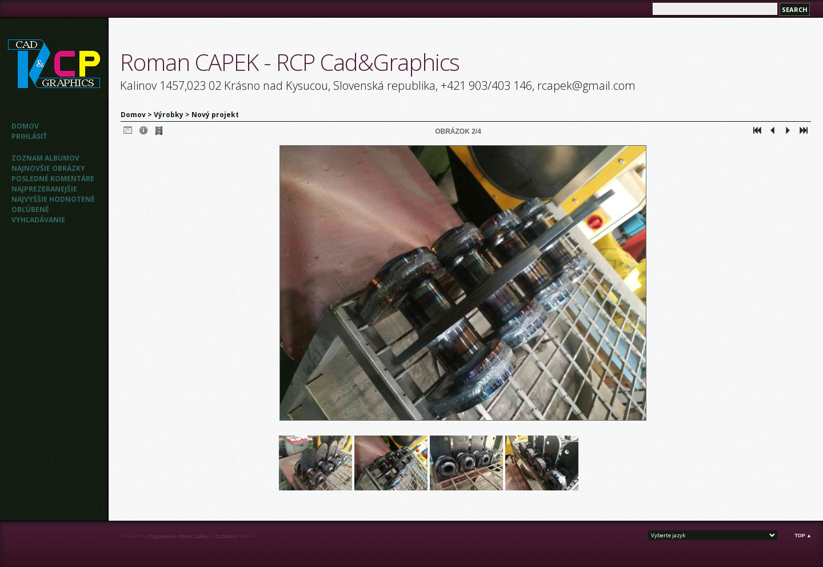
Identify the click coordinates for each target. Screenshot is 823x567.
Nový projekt (215, 114)
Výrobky (168, 114)
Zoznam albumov (45, 158)
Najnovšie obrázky (48, 168)
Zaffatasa (226, 537)
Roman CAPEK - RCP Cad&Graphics (290, 62)
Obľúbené (30, 209)
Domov (25, 126)
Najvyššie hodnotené (53, 199)
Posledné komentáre (52, 178)
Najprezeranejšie (44, 189)
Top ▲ (803, 535)
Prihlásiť (29, 136)
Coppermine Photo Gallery (179, 537)
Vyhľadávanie (38, 220)
